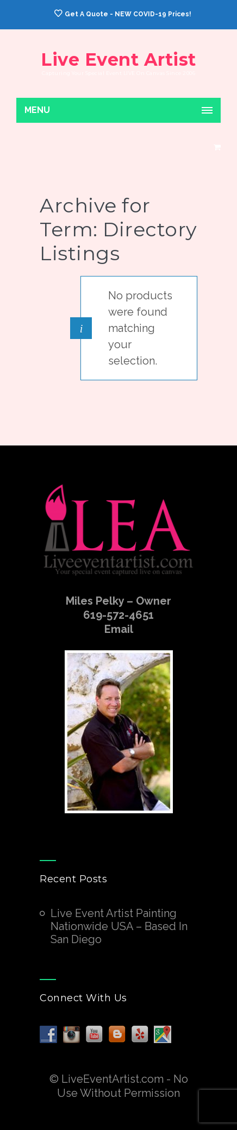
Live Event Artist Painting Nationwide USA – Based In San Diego (119, 926)
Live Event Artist (118, 59)
